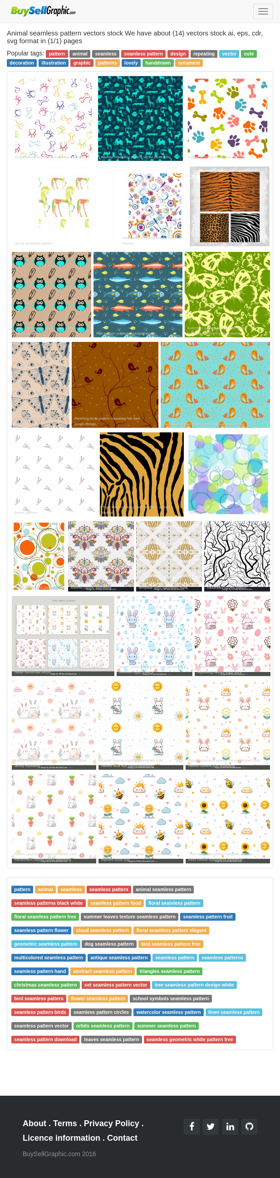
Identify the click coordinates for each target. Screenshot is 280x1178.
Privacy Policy (111, 1123)
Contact (122, 1138)
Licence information (61, 1138)
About (34, 1123)
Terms (65, 1123)
